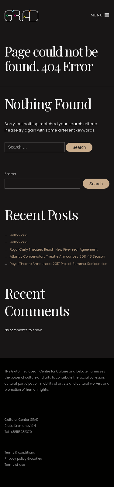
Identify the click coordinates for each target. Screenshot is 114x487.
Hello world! (19, 235)
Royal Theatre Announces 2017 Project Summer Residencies (58, 263)
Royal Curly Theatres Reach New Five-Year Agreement (54, 249)
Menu (100, 14)
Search (10, 173)
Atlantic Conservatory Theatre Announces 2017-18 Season (57, 256)
